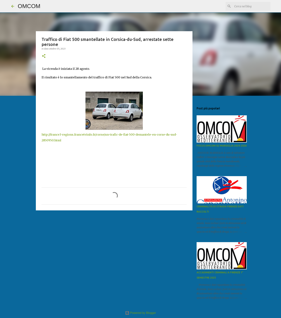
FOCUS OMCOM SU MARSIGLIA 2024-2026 (222, 145)
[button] (44, 56)
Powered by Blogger (140, 312)
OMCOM (29, 6)
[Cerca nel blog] (251, 6)
